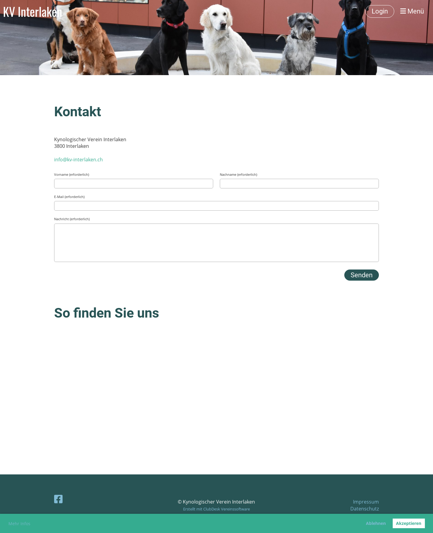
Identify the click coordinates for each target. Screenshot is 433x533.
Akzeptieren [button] (408, 523)
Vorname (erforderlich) (71, 174)
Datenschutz (364, 508)
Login (380, 11)
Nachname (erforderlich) (238, 174)
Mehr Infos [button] (19, 523)
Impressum (366, 501)
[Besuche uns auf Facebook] (58, 498)
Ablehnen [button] (376, 523)
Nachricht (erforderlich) (72, 219)
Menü (412, 11)
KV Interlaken (32, 11)
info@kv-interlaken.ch (78, 159)
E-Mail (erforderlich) (69, 196)
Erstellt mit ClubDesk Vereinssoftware (216, 509)
